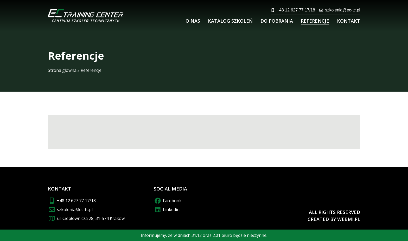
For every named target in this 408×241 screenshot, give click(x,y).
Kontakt (348, 21)
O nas (193, 21)
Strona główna (62, 70)
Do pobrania (276, 21)
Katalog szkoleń (230, 21)
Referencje (315, 21)
